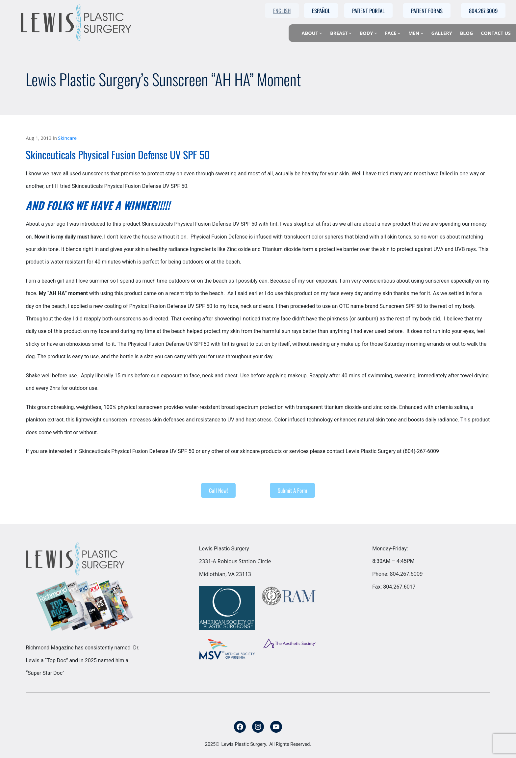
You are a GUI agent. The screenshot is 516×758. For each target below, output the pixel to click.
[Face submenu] (399, 33)
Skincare (67, 138)
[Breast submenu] (350, 33)
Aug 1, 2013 (38, 138)
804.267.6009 (406, 573)
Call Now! (218, 490)
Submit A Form (292, 490)
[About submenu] (320, 33)
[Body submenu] (375, 33)
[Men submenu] (422, 33)
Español (321, 11)
